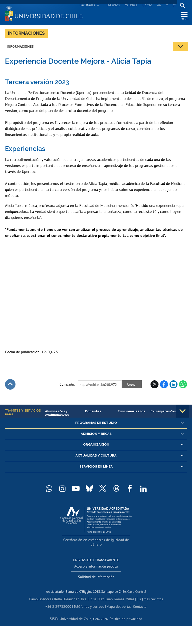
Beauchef (72, 594)
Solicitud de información (96, 572)
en (158, 5)
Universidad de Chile (76, 612)
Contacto (136, 601)
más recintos (150, 594)
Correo (146, 5)
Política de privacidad (124, 612)
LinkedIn (173, 386)
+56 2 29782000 (61, 601)
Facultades (86, 5)
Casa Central (137, 587)
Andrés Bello (55, 594)
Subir (10, 386)
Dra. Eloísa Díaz (93, 594)
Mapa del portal (116, 601)
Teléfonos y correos (88, 601)
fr (166, 5)
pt (173, 5)
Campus (38, 594)
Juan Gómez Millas (119, 594)
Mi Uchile (130, 5)
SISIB (56, 612)
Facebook (164, 386)
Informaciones (26, 34)
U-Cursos (112, 5)
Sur (136, 594)
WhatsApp (183, 385)
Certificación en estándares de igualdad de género (97, 541)
